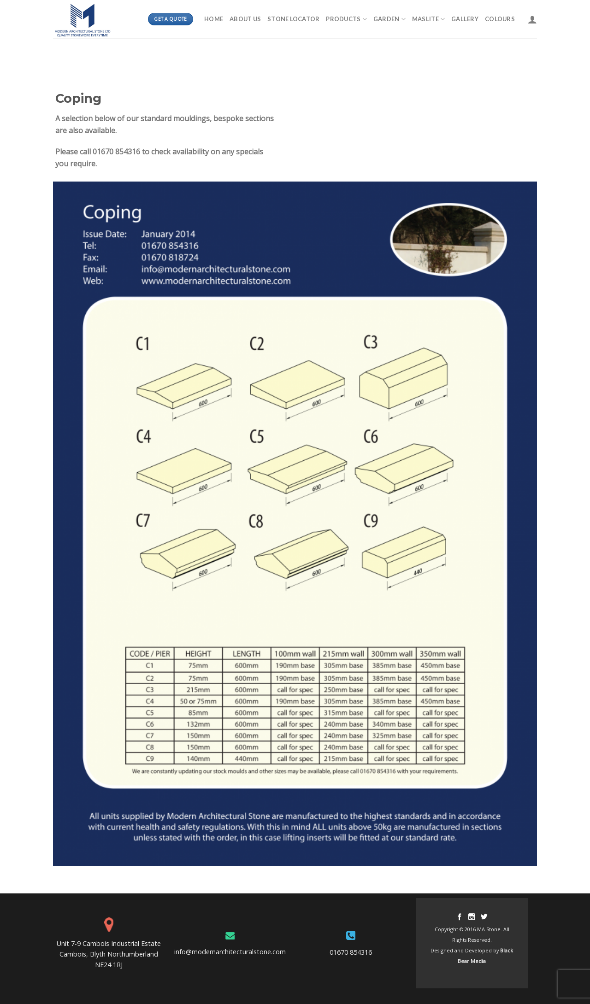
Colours (500, 19)
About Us (245, 19)
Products (346, 19)
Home (213, 19)
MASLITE (428, 19)
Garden (389, 19)
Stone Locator (293, 19)
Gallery (464, 19)
